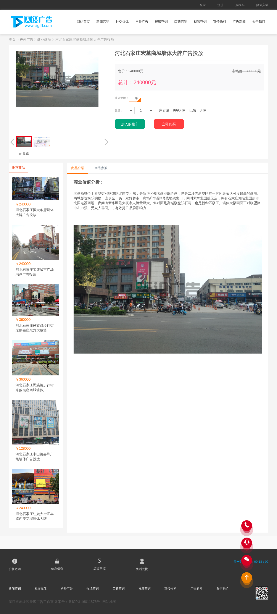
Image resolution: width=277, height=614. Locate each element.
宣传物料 (219, 21)
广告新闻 (239, 21)
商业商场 (44, 39)
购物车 (240, 5)
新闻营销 (102, 21)
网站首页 (83, 21)
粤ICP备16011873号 (84, 602)
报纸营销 (161, 21)
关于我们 (258, 21)
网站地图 (109, 602)
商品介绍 (77, 168)
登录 (203, 5)
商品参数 (101, 168)
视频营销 (200, 21)
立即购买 (169, 124)
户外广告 (141, 21)
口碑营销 (180, 21)
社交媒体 (122, 21)
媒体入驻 (262, 5)
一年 (136, 99)
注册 (220, 5)
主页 (12, 39)
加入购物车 (129, 124)
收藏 (24, 153)
